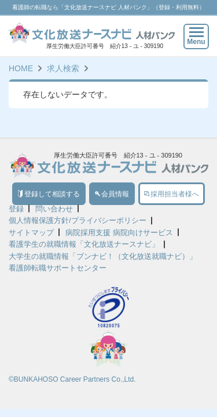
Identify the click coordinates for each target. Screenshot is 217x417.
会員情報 (112, 194)
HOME (21, 68)
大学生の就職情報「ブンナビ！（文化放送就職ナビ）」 (103, 256)
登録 (16, 209)
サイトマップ (31, 232)
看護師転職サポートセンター (57, 268)
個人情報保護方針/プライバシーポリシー (77, 220)
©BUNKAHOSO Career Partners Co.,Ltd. (72, 379)
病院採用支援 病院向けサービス (119, 232)
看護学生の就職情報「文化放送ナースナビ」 (84, 244)
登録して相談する (49, 194)
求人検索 (63, 68)
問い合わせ (54, 209)
